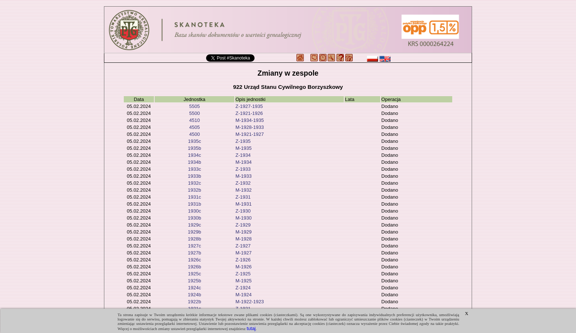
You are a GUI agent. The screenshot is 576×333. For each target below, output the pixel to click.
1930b (194, 218)
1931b (194, 204)
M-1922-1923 (249, 301)
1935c (194, 141)
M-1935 (243, 148)
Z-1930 (243, 211)
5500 (194, 113)
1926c (194, 260)
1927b (194, 253)
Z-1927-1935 (249, 106)
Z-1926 (243, 260)
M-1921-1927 (249, 134)
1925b (194, 280)
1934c (194, 155)
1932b (194, 190)
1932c (194, 183)
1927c (194, 246)
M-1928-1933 (249, 127)
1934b (194, 162)
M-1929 (243, 232)
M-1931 (243, 204)
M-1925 (243, 280)
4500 (194, 134)
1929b (194, 232)
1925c (194, 273)
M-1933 (243, 176)
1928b (194, 239)
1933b (194, 176)
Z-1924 (243, 287)
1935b (194, 148)
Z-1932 (243, 183)
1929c (194, 225)
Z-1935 (243, 141)
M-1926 (243, 266)
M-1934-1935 (249, 120)
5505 (194, 106)
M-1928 (243, 239)
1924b (194, 294)
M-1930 (243, 218)
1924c (194, 287)
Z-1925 (243, 273)
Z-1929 (243, 225)
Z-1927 (243, 246)
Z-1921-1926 (249, 113)
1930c (194, 211)
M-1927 (243, 253)
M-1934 (243, 162)
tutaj (251, 328)
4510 (194, 120)
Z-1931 (243, 197)
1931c (194, 197)
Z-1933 (243, 169)
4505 (194, 127)
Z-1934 (243, 155)
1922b (194, 301)
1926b (194, 266)
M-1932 (243, 190)
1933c (194, 169)
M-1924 (243, 294)
